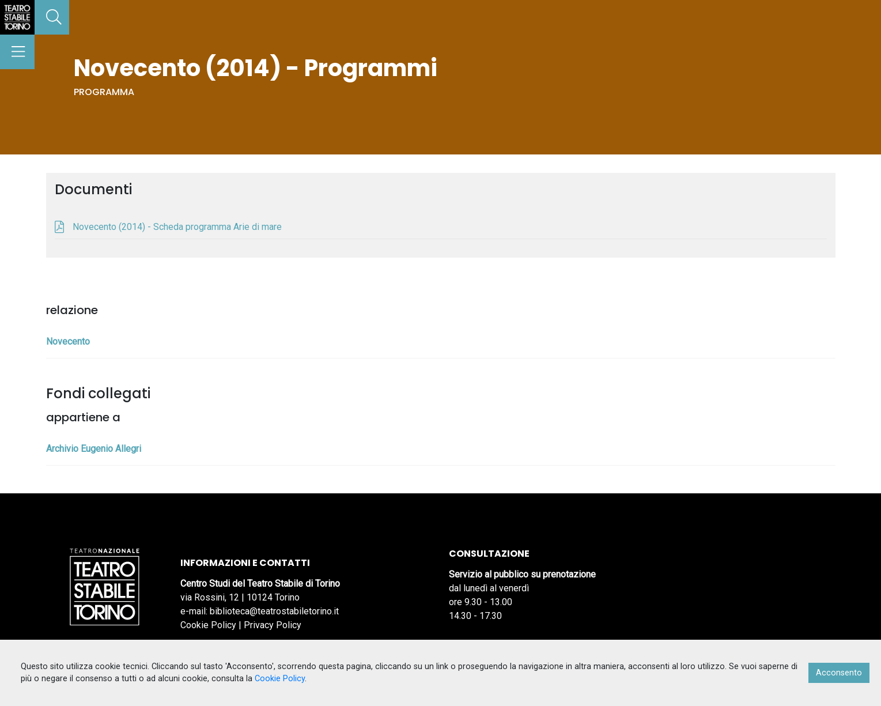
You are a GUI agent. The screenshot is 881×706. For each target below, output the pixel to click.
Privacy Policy (272, 625)
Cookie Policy (208, 625)
